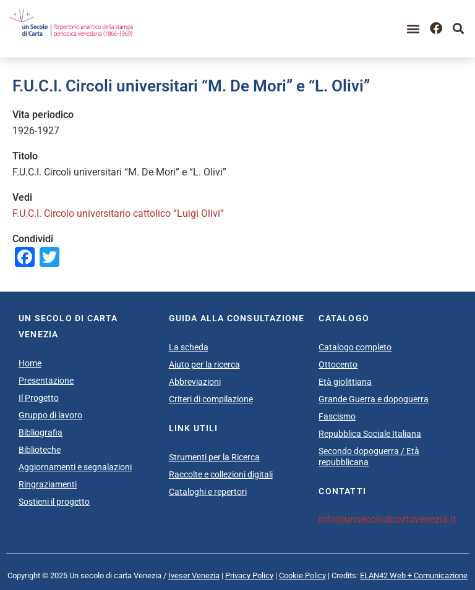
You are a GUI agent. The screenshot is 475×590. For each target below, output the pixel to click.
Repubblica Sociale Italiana (370, 434)
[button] (413, 29)
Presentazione (46, 381)
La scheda (188, 347)
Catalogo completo (355, 347)
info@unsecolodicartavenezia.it (387, 519)
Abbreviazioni (195, 382)
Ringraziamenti (48, 484)
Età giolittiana (345, 382)
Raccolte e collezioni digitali (221, 474)
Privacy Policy (249, 575)
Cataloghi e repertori (208, 492)
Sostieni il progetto (54, 502)
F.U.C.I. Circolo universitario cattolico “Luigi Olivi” (119, 213)
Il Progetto (39, 398)
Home (30, 363)
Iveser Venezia (194, 575)
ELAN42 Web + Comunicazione (414, 575)
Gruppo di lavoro (50, 415)
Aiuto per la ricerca (204, 364)
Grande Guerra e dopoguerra (374, 399)
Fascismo (337, 416)
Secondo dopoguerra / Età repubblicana (369, 456)
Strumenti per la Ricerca (214, 457)
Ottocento (338, 364)
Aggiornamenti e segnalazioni (75, 467)
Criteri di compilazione (211, 399)
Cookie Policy (302, 575)
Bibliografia (40, 432)
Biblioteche (40, 450)
